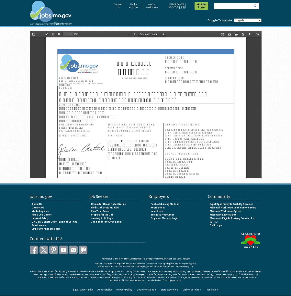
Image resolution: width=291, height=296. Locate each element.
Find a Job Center (42, 214)
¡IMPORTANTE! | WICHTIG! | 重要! (177, 6)
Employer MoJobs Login (164, 218)
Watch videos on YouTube (63, 250)
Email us (73, 250)
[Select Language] (248, 20)
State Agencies (169, 289)
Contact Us (118, 6)
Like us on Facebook (34, 250)
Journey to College (102, 218)
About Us (37, 204)
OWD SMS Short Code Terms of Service (54, 221)
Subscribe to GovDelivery (83, 250)
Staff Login (216, 225)
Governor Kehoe (146, 289)
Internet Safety (40, 218)
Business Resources (162, 214)
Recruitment (158, 207)
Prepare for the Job (102, 214)
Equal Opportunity (83, 289)
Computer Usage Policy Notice (108, 204)
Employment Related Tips (46, 228)
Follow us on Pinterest (53, 250)
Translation (211, 289)
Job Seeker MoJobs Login (106, 221)
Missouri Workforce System (226, 211)
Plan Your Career (100, 211)
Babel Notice (39, 225)
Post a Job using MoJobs (165, 204)
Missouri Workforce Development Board (233, 207)
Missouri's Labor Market (223, 214)
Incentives (157, 211)
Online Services (192, 289)
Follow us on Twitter (43, 250)
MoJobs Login (201, 6)
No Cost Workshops (152, 6)
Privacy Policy (124, 289)
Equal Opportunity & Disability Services (231, 204)
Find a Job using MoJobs (105, 207)
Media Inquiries (133, 6)
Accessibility (104, 289)
